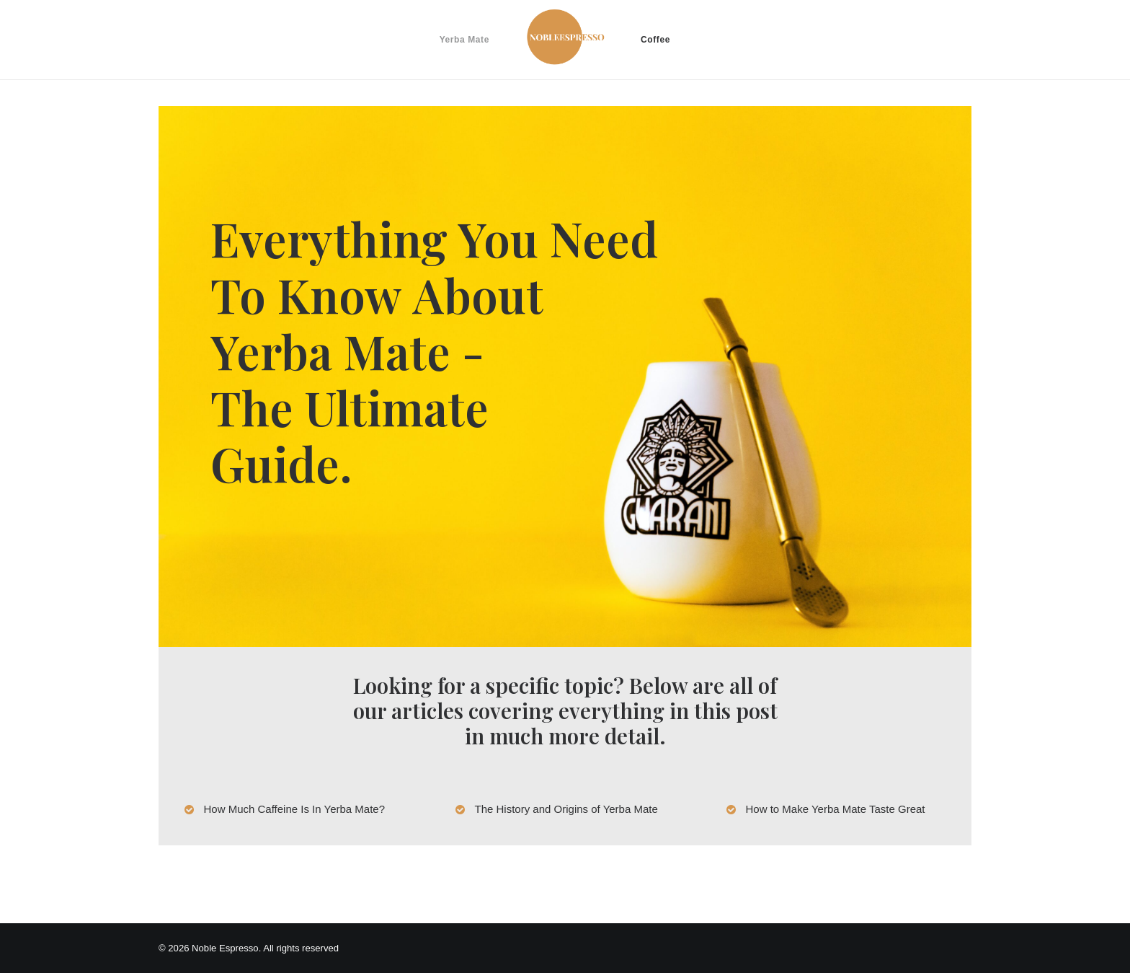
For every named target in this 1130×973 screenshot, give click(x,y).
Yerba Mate (464, 40)
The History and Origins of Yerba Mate (566, 809)
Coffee (655, 40)
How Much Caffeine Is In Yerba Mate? (295, 809)
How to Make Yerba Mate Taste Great (835, 809)
